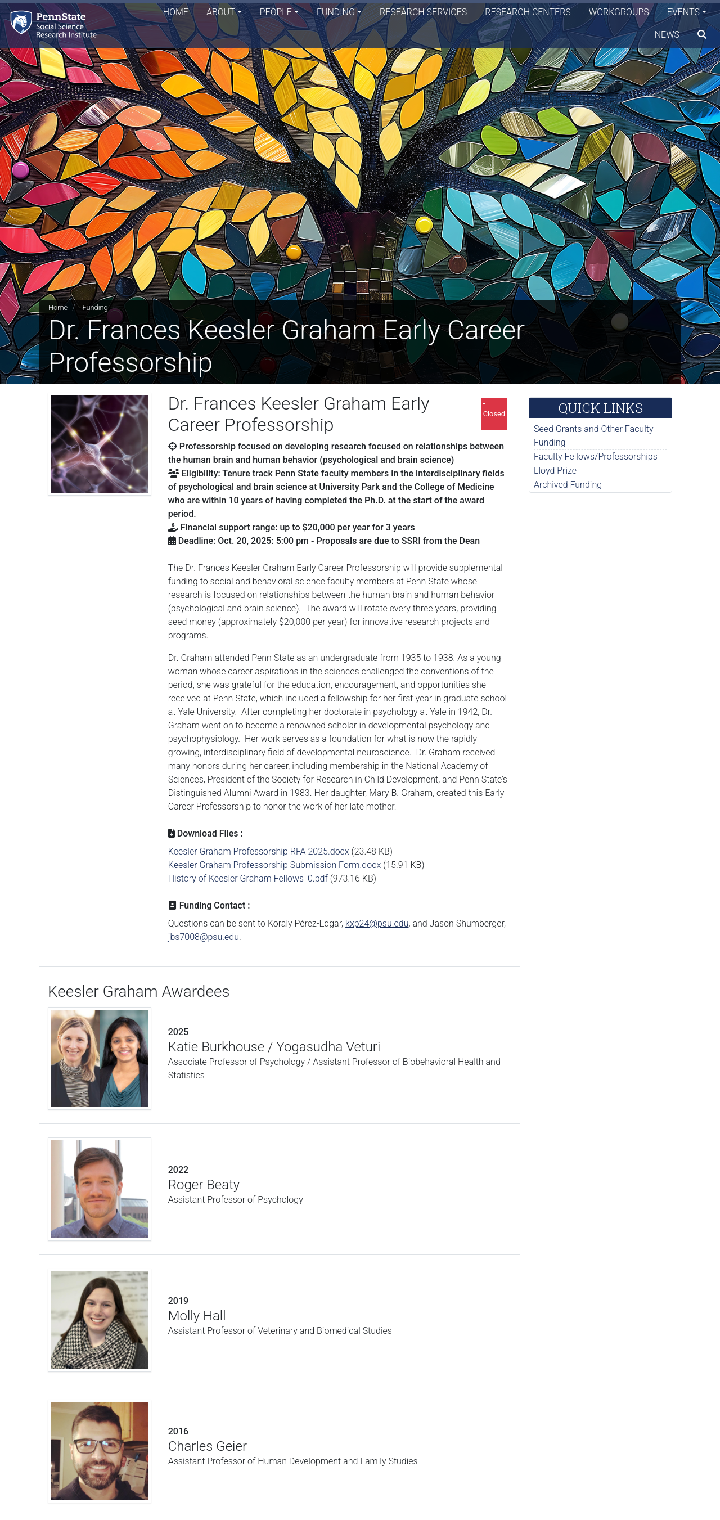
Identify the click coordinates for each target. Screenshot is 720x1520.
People (276, 13)
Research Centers (528, 13)
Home (175, 13)
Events (683, 13)
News (667, 36)
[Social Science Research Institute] (58, 25)
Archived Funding (568, 484)
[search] (702, 36)
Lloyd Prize (555, 470)
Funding (336, 13)
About (220, 13)
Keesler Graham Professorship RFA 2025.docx (258, 851)
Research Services (423, 13)
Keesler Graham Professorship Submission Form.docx (274, 865)
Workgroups (619, 13)
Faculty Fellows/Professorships (596, 456)
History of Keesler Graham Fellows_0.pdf (248, 878)
